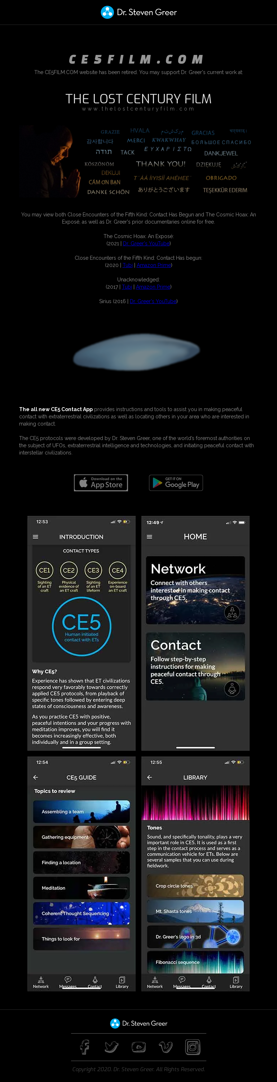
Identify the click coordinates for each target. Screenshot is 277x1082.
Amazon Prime (154, 265)
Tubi (128, 265)
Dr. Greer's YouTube (146, 243)
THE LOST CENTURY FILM (138, 99)
